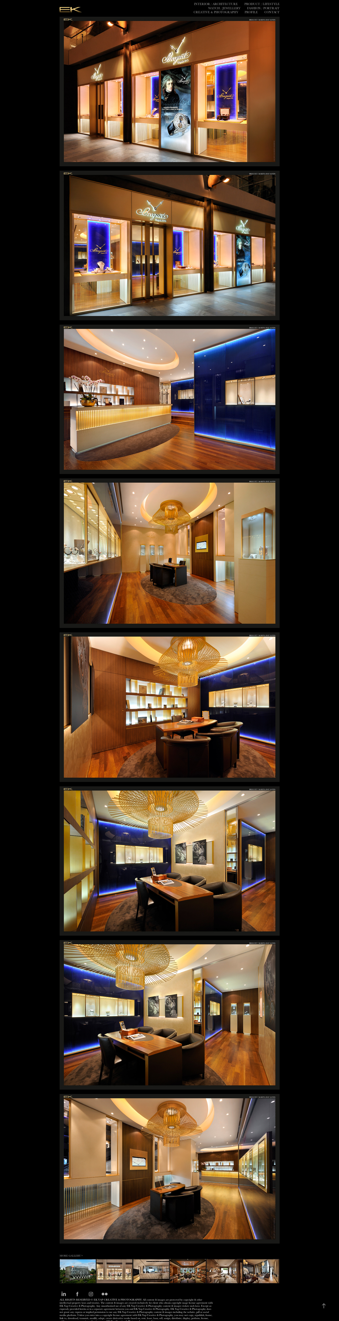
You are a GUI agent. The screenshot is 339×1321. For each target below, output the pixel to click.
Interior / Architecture (216, 4)
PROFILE (251, 12)
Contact (272, 12)
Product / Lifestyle (262, 4)
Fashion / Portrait (263, 8)
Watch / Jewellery (224, 8)
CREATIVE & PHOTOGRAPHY (216, 12)
